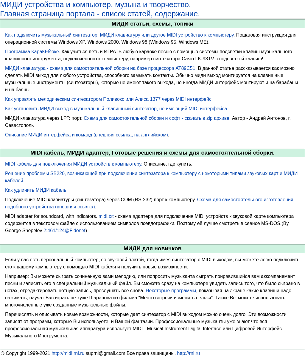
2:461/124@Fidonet (64, 230)
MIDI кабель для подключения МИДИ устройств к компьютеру (73, 163)
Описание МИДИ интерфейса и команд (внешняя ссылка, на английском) (86, 134)
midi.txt (106, 216)
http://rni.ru (188, 353)
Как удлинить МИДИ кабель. (36, 190)
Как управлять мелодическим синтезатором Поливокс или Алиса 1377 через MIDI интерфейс (108, 99)
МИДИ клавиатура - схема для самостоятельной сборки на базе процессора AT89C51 (100, 68)
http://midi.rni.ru (68, 353)
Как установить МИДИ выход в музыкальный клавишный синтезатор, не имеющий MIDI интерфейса (116, 108)
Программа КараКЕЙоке (32, 51)
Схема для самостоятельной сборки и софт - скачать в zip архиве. (157, 118)
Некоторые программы (171, 290)
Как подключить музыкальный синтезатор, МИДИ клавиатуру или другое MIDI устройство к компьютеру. (120, 34)
